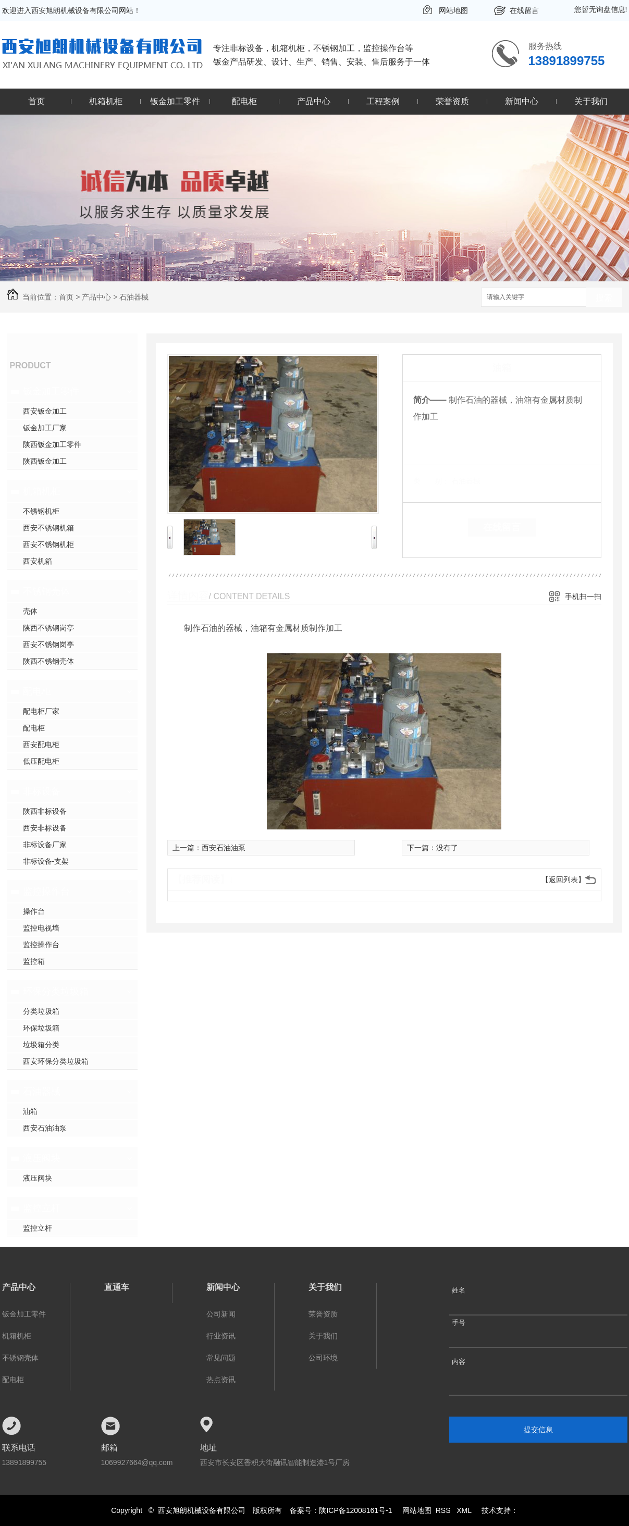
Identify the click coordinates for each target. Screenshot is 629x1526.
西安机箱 (37, 561)
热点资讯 (221, 1379)
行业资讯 (221, 1336)
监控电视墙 (41, 928)
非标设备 (41, 791)
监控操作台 (46, 891)
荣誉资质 (452, 101)
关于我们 (591, 101)
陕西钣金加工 (45, 461)
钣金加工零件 (175, 101)
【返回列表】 (563, 879)
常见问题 (221, 1358)
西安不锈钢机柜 (48, 544)
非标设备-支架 (46, 861)
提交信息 (538, 1429)
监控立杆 (41, 1208)
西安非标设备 (45, 828)
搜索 (604, 297)
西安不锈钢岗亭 (48, 644)
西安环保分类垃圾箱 (56, 1061)
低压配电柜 (41, 761)
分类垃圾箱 (41, 1011)
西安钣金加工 (45, 411)
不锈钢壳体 (46, 591)
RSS (444, 1510)
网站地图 (453, 10)
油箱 (30, 1111)
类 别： (431, 481)
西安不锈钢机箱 (48, 528)
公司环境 (323, 1358)
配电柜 (244, 101)
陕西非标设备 (45, 811)
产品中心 (313, 101)
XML (465, 1510)
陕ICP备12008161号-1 (355, 1510)
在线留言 (524, 10)
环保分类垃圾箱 (56, 991)
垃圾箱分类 (41, 1044)
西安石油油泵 (45, 1128)
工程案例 (383, 101)
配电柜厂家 (41, 711)
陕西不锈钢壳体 (48, 661)
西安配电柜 (41, 744)
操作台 (34, 911)
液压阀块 (41, 1158)
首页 (36, 101)
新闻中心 (521, 101)
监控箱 (34, 961)
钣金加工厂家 (45, 428)
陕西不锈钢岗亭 (48, 628)
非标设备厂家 (45, 844)
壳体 (30, 611)
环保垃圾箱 (41, 1028)
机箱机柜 (105, 101)
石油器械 (134, 297)
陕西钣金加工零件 (52, 444)
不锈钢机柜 (41, 511)
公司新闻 (221, 1314)
